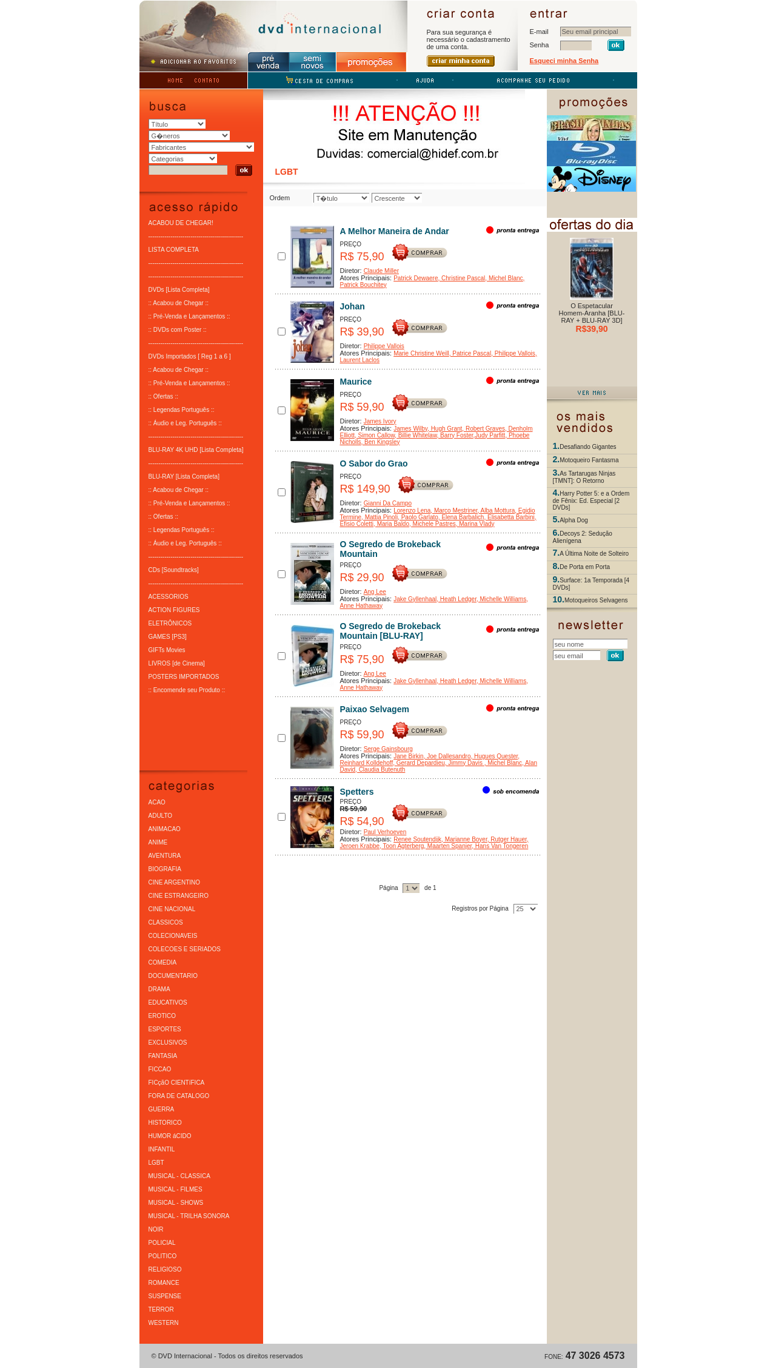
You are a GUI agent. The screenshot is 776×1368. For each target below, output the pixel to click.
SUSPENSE (165, 1295)
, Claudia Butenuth (380, 769)
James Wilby (410, 428)
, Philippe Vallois (513, 352)
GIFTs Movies (167, 649)
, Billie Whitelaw (415, 434)
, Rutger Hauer (507, 838)
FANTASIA (163, 1055)
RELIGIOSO (165, 1268)
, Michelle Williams (501, 598)
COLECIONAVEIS (173, 935)
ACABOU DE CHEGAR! (181, 222)
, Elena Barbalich (461, 516)
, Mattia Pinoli (379, 516)
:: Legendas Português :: (182, 409)
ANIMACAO (165, 828)
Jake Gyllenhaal (414, 598)
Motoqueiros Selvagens (596, 599)
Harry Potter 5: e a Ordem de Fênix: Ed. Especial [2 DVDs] (591, 500)
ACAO (157, 801)
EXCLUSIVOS (168, 1042)
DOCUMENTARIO (173, 975)
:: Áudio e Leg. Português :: (185, 422)
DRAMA (159, 988)
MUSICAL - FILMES (175, 1188)
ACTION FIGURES (174, 609)
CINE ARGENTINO (175, 881)
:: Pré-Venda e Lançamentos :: (189, 315)
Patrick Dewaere (415, 277)
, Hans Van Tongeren (500, 845)
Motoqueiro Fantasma (589, 459)
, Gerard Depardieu (419, 762)
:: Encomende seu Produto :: (187, 689)
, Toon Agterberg (402, 845)
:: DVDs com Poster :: (178, 329)
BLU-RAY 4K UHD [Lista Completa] (196, 449)
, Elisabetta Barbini (509, 516)
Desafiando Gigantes (588, 446)
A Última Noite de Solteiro (594, 553)
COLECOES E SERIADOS (185, 948)
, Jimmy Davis (464, 762)
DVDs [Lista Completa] (179, 289)
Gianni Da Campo (388, 502)
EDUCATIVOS (168, 1002)
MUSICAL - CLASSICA (179, 1175)
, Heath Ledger (456, 598)
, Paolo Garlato (418, 516)
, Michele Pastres (432, 523)
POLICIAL (162, 1242)
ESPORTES (165, 1028)
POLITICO (163, 1255)
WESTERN (164, 1322)
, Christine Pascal (462, 277)
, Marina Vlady (475, 523)
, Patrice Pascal (470, 352)
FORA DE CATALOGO (179, 1095)
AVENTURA (165, 855)
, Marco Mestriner (453, 510)
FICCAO (160, 1068)
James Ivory (380, 420)
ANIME (158, 841)
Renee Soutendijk (417, 838)
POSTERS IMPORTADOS (184, 676)
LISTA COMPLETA (174, 249)
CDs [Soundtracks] (174, 569)
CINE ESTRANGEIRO (179, 895)
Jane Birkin (408, 755)
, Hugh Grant (444, 428)
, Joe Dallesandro (447, 755)
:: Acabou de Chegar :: (179, 302)
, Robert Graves (483, 428)
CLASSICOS (166, 921)
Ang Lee (375, 591)
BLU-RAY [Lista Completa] (184, 476)
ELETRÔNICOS (170, 622)
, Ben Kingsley (380, 441)
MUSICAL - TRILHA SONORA (189, 1215)
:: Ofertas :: (163, 396)
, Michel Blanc (504, 277)
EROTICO (162, 1015)
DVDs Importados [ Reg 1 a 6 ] (190, 355)
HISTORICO (165, 1122)
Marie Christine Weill (421, 352)
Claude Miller (381, 270)
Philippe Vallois (384, 345)
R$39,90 (592, 329)
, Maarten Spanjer (448, 845)
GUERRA (162, 1108)
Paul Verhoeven (385, 831)
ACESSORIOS (169, 596)
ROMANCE (164, 1282)
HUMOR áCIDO (170, 1135)
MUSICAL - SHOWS (176, 1202)
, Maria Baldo (391, 523)
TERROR (161, 1309)
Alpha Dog (574, 519)
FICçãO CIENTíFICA (177, 1082)
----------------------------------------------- (196, 235)
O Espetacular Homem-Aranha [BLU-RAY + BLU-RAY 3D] (592, 313)
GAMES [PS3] (168, 636)
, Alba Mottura (496, 510)
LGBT (156, 1162)
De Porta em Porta (585, 566)
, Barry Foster (455, 434)
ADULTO (161, 815)
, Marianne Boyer (464, 838)
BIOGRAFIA (165, 868)
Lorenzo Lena (411, 510)
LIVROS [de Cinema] (177, 662)
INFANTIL (162, 1148)
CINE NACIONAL (172, 908)
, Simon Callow (375, 434)
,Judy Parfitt (489, 434)
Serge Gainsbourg (388, 748)
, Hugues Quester (494, 755)
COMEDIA (163, 962)
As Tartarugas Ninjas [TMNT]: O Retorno (584, 477)
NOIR (156, 1228)
